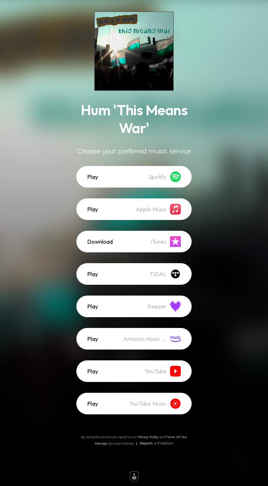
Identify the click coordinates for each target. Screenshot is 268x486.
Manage (101, 443)
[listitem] (134, 177)
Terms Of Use (176, 437)
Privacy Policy (148, 437)
